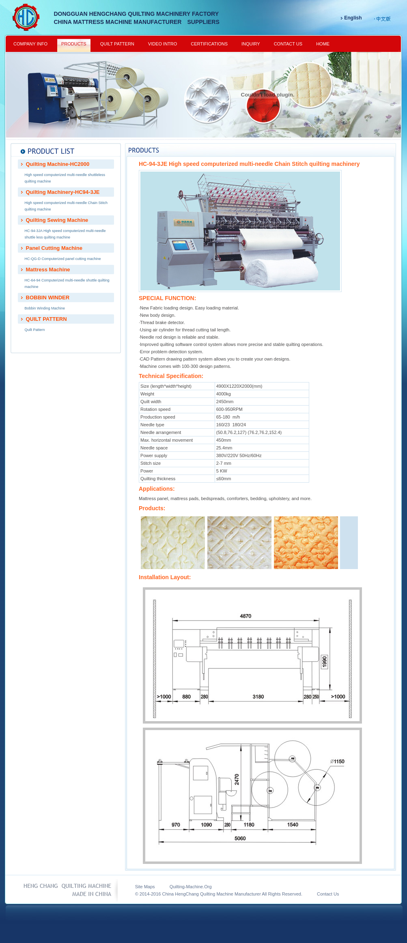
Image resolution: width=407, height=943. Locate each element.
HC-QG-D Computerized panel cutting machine (63, 259)
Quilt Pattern (35, 330)
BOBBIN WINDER (48, 297)
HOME (322, 43)
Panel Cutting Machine (54, 248)
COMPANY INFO (30, 43)
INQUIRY (250, 43)
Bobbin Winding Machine (45, 308)
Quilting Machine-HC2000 (58, 164)
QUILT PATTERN (117, 43)
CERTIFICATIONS (209, 43)
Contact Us (321, 893)
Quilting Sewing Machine (57, 220)
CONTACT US (288, 43)
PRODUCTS (73, 43)
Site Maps (145, 886)
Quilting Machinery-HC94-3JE (63, 192)
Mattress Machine (48, 269)
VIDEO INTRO (162, 43)
